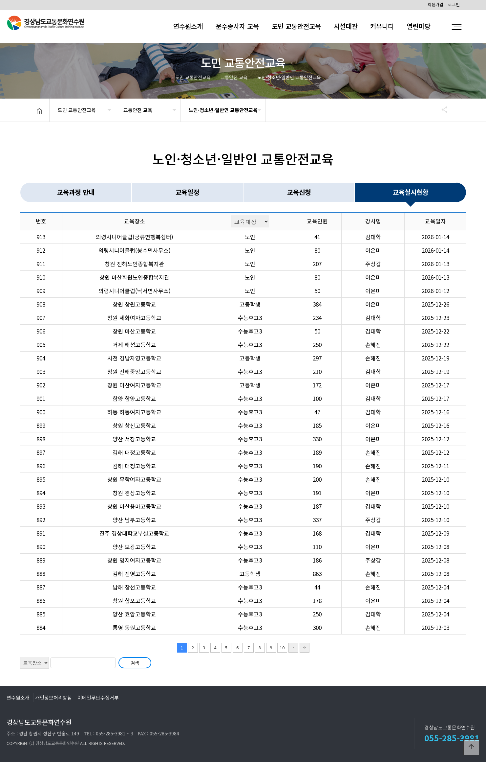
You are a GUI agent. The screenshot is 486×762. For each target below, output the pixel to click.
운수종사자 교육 (237, 26)
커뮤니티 (382, 26)
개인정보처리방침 (53, 697)
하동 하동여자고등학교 (134, 412)
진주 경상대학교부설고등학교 (134, 533)
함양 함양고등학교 (134, 398)
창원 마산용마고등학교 (134, 506)
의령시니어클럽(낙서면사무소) (134, 291)
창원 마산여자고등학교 (134, 385)
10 (282, 647)
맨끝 (304, 648)
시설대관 (345, 26)
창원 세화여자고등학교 (134, 317)
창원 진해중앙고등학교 (134, 371)
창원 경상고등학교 (134, 493)
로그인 (454, 4)
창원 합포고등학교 (134, 600)
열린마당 (418, 26)
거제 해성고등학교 (134, 344)
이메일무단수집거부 (98, 697)
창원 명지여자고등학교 (134, 560)
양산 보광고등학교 (134, 547)
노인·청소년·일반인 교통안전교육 (223, 109)
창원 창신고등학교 (134, 425)
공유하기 (441, 109)
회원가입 (435, 4)
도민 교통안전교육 (296, 26)
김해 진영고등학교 (134, 573)
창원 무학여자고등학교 (134, 479)
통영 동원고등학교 (134, 627)
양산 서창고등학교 (134, 439)
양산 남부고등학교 (134, 520)
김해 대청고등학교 (134, 452)
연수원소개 (188, 26)
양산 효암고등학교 (134, 614)
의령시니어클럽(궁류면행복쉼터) (134, 237)
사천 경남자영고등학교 (134, 358)
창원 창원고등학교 (134, 304)
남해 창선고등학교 (134, 587)
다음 (293, 648)
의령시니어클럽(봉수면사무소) (134, 250)
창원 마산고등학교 (134, 331)
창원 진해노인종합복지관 (134, 264)
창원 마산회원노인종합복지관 (134, 277)
